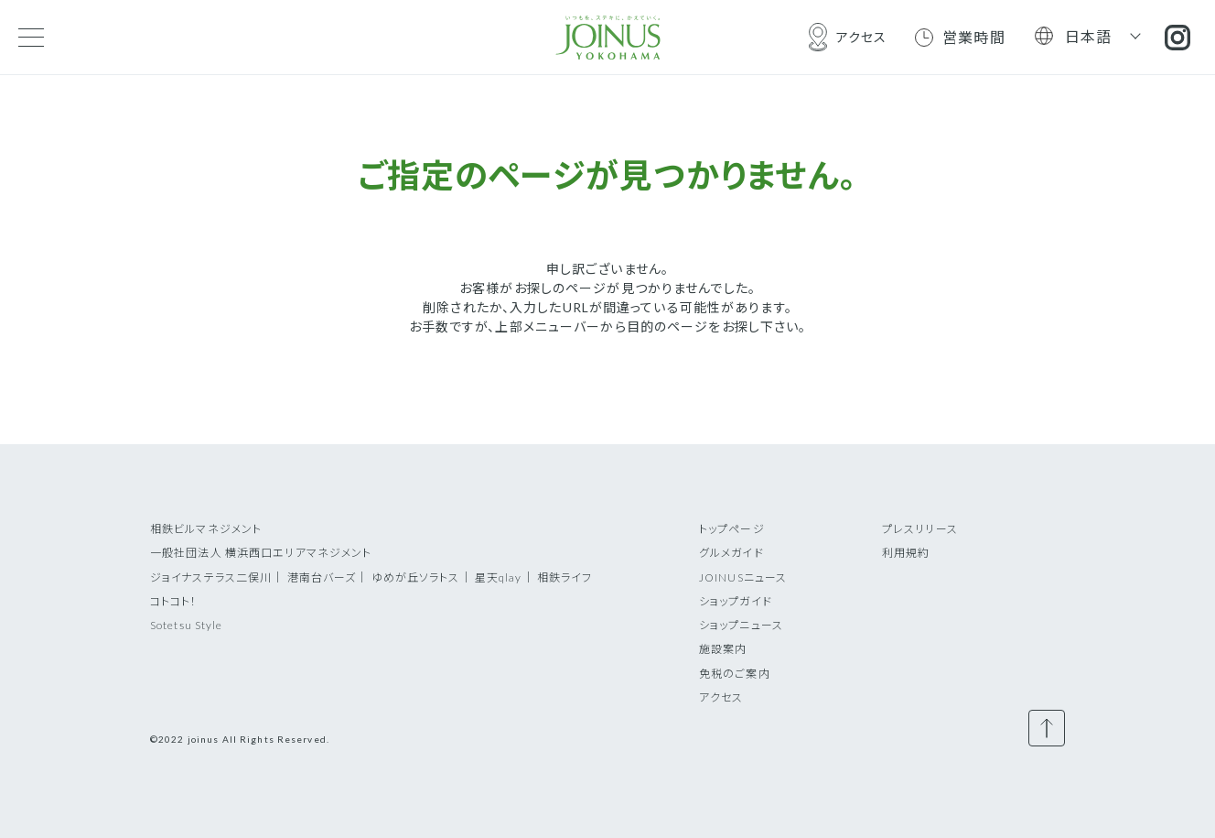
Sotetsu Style (186, 625)
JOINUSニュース (743, 577)
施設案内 (723, 649)
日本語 (1089, 36)
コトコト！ (174, 601)
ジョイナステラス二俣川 (211, 577)
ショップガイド (735, 601)
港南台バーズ (322, 577)
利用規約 (906, 553)
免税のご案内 (734, 673)
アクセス (721, 697)
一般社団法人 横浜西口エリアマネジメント (260, 553)
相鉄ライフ (565, 577)
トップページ (732, 529)
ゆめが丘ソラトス (415, 577)
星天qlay (498, 577)
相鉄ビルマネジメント (206, 529)
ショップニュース (741, 625)
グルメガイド (731, 553)
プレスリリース (920, 529)
